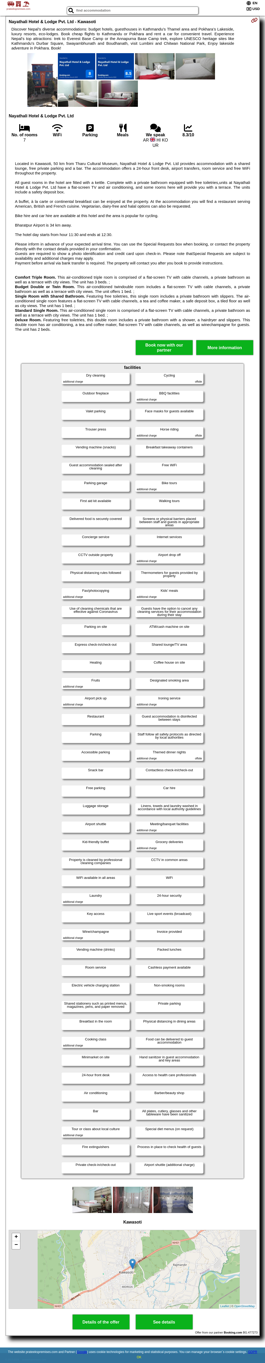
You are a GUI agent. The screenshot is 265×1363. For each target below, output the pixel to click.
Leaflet (224, 1306)
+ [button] (16, 1237)
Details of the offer (100, 1322)
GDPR (252, 1352)
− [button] (16, 1245)
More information (225, 347)
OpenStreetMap (244, 1306)
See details (164, 1322)
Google (82, 1352)
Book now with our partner (164, 347)
